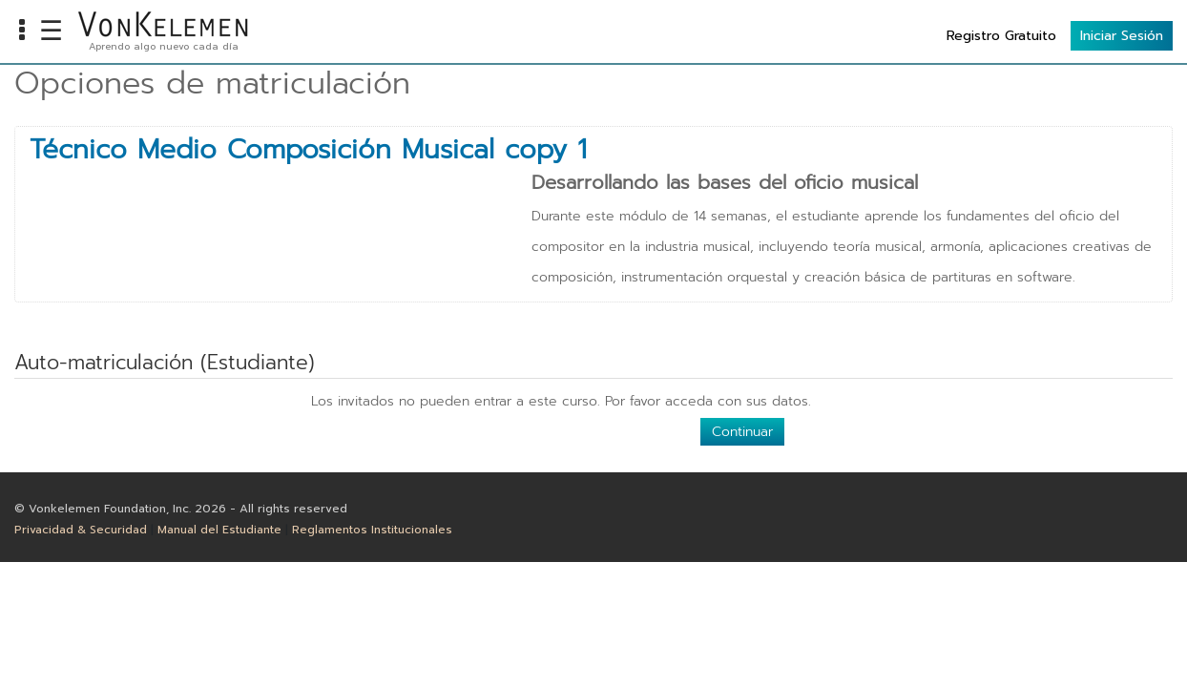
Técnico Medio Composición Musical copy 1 (308, 149)
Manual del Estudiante (219, 529)
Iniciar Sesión (1121, 36)
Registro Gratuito (1001, 36)
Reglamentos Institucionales (372, 529)
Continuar (742, 432)
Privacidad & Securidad (80, 529)
